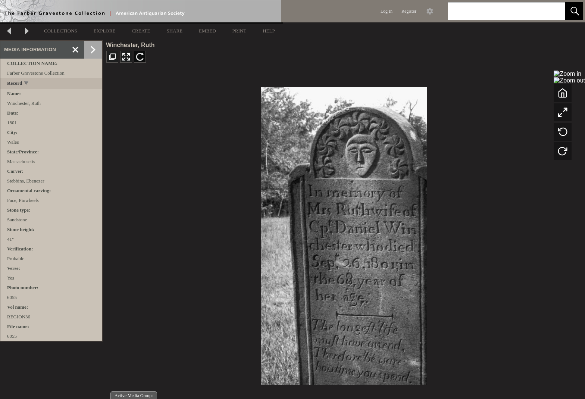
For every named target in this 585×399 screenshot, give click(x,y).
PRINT (239, 31)
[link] (553, 11)
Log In (386, 11)
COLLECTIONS (60, 31)
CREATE (141, 31)
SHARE (174, 31)
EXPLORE (105, 31)
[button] (574, 11)
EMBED (207, 31)
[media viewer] (344, 234)
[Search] (498, 11)
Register (408, 11)
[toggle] (26, 84)
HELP (269, 31)
